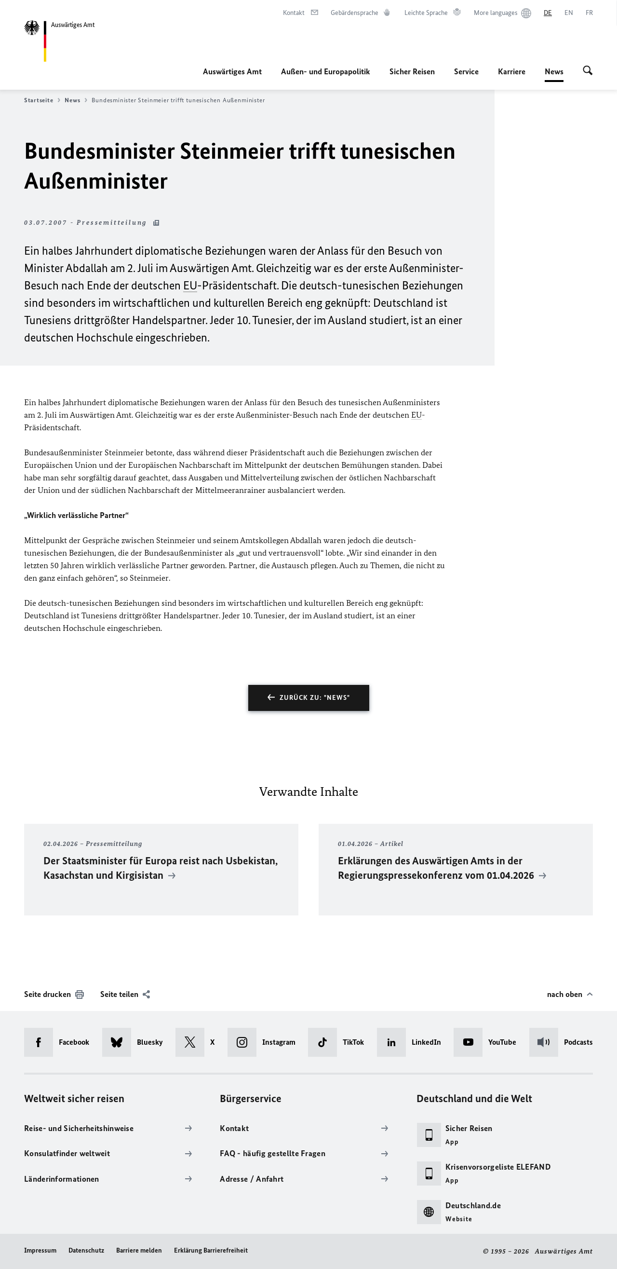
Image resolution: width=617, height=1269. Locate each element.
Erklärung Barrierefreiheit (211, 1250)
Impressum (40, 1250)
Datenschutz (86, 1250)
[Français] (589, 13)
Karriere (511, 71)
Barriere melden (139, 1250)
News (554, 71)
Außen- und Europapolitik (325, 71)
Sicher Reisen (412, 71)
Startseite (42, 100)
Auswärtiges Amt (232, 71)
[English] (568, 13)
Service (466, 71)
